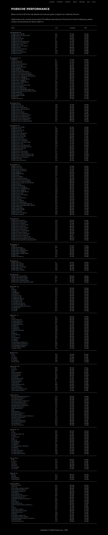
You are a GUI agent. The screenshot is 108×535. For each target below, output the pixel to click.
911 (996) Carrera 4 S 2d (17, 44)
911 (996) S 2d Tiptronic (17, 50)
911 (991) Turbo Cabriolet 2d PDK (19, 277)
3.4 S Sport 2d (14, 449)
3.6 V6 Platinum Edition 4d (18, 515)
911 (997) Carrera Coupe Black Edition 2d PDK (23, 205)
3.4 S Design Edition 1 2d (17, 434)
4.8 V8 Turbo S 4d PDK (17, 509)
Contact (68, 3)
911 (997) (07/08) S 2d (16, 92)
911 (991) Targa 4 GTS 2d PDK (18, 267)
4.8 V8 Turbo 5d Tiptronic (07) (19, 389)
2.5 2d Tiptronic (15, 294)
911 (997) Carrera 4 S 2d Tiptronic (19, 194)
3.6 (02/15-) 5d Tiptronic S (17, 407)
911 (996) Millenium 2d (17, 149)
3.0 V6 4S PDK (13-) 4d (17, 512)
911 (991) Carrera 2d (16, 104)
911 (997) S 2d (14, 97)
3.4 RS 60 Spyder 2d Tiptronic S (19, 345)
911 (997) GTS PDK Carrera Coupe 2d (20, 179)
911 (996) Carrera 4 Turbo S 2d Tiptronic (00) (22, 155)
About (75, 3)
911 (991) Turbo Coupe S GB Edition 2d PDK (22, 282)
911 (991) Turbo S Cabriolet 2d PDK (20, 280)
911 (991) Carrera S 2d (16, 110)
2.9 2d (12, 331)
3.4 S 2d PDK (14, 360)
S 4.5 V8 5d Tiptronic (16, 381)
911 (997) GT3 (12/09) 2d (17, 176)
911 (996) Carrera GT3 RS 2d (18, 134)
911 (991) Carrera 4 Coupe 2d (18, 223)
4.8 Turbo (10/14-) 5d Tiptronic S (19, 404)
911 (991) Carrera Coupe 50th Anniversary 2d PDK (23, 240)
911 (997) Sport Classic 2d (17, 214)
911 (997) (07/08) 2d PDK (17, 70)
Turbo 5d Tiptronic (16, 374)
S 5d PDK (13, 476)
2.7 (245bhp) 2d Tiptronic (17, 330)
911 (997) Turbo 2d (15, 196)
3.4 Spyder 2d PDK (16, 348)
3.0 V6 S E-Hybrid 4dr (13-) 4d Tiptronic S (21, 504)
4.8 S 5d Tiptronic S (16, 423)
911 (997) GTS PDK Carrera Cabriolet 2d (21, 73)
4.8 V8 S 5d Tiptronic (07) (17, 384)
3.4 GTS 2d (14, 357)
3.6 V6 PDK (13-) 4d (16, 485)
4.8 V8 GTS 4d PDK (16, 519)
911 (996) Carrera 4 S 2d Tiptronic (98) (20, 142)
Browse (82, 3)
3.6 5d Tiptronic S (15, 411)
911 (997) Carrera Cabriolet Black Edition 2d (22, 89)
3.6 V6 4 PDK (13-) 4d (16, 494)
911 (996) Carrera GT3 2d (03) (18, 148)
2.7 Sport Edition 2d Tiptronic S (19, 342)
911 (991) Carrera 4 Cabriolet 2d (19, 107)
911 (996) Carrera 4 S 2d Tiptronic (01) (20, 145)
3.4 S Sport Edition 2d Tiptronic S (19, 343)
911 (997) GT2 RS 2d (16, 199)
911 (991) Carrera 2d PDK (17, 106)
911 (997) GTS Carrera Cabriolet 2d (19, 71)
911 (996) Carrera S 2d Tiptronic (19, 49)
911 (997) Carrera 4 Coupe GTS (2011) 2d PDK (22, 182)
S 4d (12, 506)
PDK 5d (13, 474)
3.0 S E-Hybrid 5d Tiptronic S (18, 420)
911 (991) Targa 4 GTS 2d (17, 265)
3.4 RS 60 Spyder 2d (16, 322)
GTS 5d (13, 371)
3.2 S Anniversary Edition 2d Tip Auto (20, 306)
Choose (52, 3)
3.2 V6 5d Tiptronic (16, 375)
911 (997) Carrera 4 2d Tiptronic (19, 64)
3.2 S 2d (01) (14, 310)
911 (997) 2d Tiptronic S (17, 247)
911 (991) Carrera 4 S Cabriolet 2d (19, 113)
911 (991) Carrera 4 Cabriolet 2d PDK (20, 109)
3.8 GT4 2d (14, 465)
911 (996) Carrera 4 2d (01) (17, 38)
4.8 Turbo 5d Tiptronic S (17, 425)
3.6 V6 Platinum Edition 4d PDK (19, 516)
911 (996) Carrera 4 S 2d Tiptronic (19, 46)
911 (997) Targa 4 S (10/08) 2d (18, 252)
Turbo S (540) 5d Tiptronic (18, 390)
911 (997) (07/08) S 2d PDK (18, 95)
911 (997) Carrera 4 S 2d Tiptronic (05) (20, 85)
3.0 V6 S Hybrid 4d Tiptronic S (19, 489)
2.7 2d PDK (14, 358)
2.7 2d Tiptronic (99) (16, 297)
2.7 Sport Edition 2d (16, 319)
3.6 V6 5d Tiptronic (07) (17, 378)
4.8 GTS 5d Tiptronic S (17, 399)
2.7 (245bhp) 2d (15, 328)
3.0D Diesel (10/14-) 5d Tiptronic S (19, 405)
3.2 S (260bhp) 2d (15, 307)
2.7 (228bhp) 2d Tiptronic (17, 298)
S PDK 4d (13, 507)
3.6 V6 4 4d (14, 486)
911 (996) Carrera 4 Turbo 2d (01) (19, 151)
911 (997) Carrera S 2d (16, 211)
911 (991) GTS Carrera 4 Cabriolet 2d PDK (21, 121)
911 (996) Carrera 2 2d (16, 40)
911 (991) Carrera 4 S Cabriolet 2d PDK (21, 115)
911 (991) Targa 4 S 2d (16, 268)
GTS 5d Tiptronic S (16, 386)
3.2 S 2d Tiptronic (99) (16, 300)
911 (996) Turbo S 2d (16, 53)
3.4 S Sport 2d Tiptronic (17, 450)
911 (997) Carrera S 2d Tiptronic (19, 212)
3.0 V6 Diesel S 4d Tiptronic (18, 491)
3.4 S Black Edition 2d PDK (18, 346)
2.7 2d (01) (13, 289)
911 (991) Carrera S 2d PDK (17, 112)
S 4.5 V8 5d (14, 369)
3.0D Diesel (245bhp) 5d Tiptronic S (20, 396)
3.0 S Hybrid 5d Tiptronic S (18, 398)
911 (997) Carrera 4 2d (16, 61)
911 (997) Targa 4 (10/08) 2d (18, 249)
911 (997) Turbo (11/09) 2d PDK (18, 88)
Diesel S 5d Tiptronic (16, 380)
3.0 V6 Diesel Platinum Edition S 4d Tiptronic (23, 518)
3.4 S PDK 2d (14, 340)
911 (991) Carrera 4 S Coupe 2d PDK (20, 231)
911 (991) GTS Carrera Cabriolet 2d (19, 116)
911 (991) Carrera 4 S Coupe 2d (19, 229)
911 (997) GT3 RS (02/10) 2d (18, 185)
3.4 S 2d (13, 336)
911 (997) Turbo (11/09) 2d (17, 86)
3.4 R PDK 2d (14, 447)
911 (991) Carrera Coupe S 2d (18, 226)
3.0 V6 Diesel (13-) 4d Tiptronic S (19, 495)
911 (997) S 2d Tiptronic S (17, 256)
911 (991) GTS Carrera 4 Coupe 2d (19, 235)
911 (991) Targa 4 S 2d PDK (18, 270)
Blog (94, 3)
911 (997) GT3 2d (15, 175)
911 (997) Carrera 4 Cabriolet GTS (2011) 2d (21, 74)
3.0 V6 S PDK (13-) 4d (16, 503)
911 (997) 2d (14, 59)
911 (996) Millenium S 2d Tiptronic (20, 157)
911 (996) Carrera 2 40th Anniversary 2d (21, 146)
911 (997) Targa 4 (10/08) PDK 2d (19, 250)
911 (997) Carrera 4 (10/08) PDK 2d (19, 82)
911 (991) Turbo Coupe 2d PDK (19, 276)
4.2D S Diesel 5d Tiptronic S (18, 422)
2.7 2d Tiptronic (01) (16, 295)
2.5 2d (12, 288)
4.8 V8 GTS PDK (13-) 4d (17, 521)
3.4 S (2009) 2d (15, 443)
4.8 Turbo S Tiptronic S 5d (18, 417)
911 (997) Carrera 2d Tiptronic (18, 169)
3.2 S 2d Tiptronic (15, 334)
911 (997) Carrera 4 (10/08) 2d (18, 80)
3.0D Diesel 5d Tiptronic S (18, 413)
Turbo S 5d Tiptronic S (17, 387)
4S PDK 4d (14, 513)
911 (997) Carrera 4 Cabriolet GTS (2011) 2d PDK (23, 76)
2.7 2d (12, 316)
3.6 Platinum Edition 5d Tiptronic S (20, 401)
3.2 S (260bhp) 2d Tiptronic (18, 303)
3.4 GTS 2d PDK (15, 361)
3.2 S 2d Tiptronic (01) (16, 301)
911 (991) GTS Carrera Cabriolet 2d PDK (21, 118)
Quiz (88, 3)
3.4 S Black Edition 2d (16, 324)
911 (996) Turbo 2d (15, 47)
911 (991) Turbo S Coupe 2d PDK (19, 279)
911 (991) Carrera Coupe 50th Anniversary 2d (22, 238)
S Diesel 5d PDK (15, 479)
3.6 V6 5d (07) (14, 377)
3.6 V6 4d (13, 500)
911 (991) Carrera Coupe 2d (18, 220)
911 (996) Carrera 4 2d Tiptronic (19, 133)
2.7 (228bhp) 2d (15, 292)
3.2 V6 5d (13, 368)
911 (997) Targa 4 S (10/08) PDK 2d (20, 253)
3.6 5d (12, 410)
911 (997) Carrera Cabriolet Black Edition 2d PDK (23, 91)
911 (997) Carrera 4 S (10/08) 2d (19, 77)
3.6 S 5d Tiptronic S (16, 419)
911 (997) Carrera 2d (16, 166)
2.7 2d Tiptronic (15, 327)
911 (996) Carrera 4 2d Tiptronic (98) (20, 35)
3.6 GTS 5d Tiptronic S (16, 414)
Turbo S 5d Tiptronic (16, 372)
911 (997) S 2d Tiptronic (17, 98)
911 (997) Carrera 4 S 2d (17, 83)
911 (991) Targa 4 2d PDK (17, 264)
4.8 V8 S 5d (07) (15, 383)
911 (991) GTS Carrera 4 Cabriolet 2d (20, 119)
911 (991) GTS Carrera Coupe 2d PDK (20, 234)
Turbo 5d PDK (15, 477)
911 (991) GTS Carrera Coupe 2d (19, 232)
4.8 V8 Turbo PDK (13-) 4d (18, 497)
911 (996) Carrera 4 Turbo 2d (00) (19, 152)
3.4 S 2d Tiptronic (15, 337)
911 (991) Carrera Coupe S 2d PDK (19, 228)
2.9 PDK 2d (14, 333)
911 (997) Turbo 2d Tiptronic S (18, 67)
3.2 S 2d (13, 318)
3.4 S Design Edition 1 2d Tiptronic (20, 446)
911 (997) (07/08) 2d (16, 68)
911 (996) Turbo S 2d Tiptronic (18, 52)
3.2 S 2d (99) (14, 309)
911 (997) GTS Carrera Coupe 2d (19, 178)
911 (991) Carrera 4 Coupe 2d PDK (19, 225)
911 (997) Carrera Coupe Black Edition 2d (21, 203)
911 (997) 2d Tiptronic (16, 62)
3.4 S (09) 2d (14, 339)
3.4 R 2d (13, 435)
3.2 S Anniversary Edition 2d (18, 304)
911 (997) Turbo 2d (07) (17, 65)
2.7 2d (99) (13, 291)
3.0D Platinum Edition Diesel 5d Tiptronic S (22, 416)
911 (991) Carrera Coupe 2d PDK (19, 222)
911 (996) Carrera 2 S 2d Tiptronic (19, 43)
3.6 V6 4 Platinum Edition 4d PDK (20, 488)
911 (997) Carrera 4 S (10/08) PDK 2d (20, 79)
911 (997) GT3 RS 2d (16, 184)
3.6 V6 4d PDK (15, 501)
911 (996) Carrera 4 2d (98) (17, 34)
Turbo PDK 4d (15, 492)
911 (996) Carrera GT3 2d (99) (18, 136)
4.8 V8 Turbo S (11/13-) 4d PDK (19, 510)
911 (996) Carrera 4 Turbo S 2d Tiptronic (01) (22, 154)
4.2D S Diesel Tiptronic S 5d (18, 402)
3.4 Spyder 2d (14, 325)
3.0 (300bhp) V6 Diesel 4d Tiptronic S (21, 498)
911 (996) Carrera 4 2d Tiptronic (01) (20, 41)
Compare (60, 3)
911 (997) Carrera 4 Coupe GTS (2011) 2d (21, 181)
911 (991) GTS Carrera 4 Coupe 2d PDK (21, 237)
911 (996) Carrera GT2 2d (17, 137)
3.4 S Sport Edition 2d (16, 321)
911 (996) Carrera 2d (16, 37)
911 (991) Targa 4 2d (16, 262)
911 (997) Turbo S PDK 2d (17, 94)
